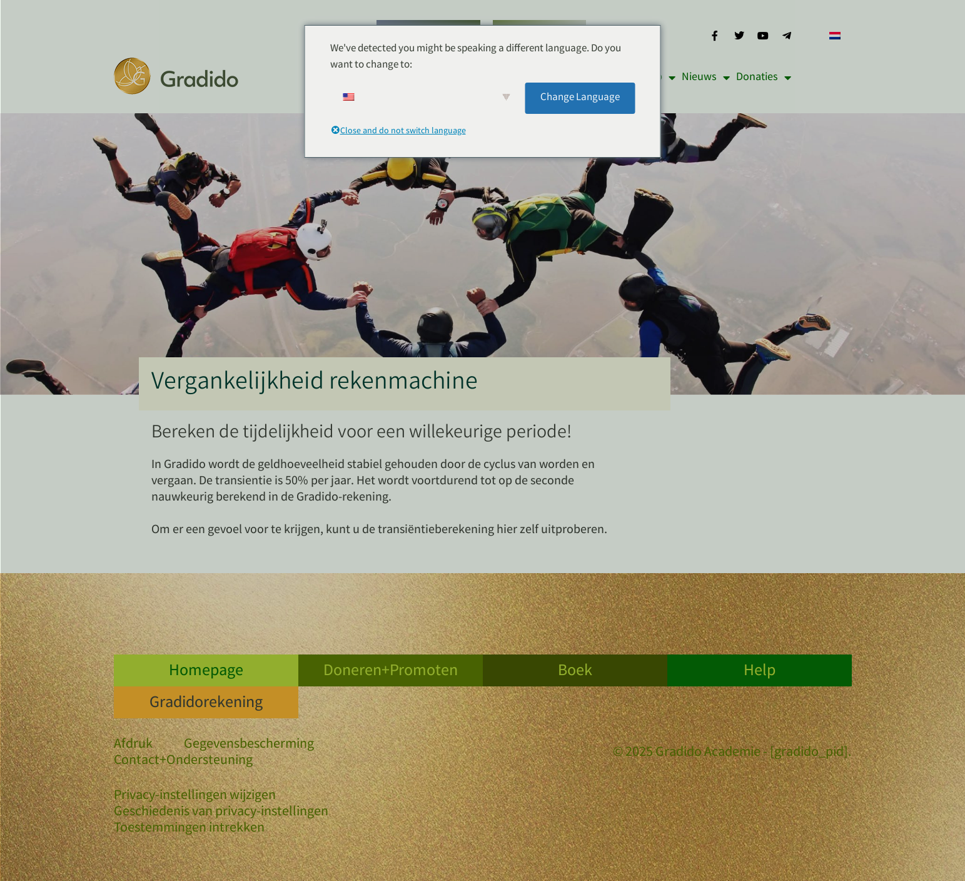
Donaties (763, 77)
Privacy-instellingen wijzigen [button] (195, 796)
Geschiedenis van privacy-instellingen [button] (221, 813)
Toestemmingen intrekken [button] (189, 829)
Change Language (580, 98)
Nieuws (706, 77)
